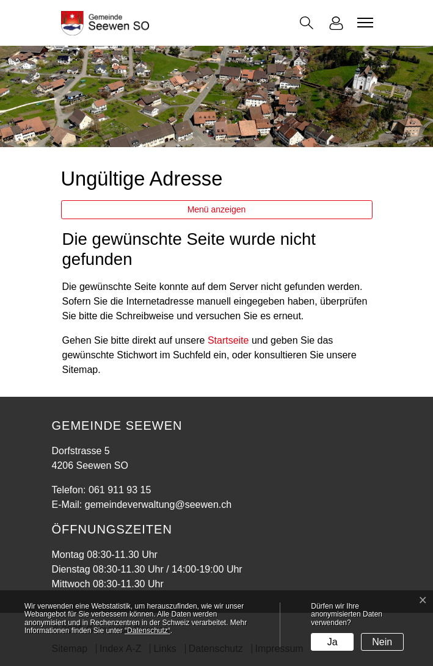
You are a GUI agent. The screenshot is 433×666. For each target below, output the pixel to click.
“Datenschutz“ (147, 630)
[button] (306, 23)
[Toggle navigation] (363, 22)
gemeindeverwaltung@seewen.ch (158, 504)
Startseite (228, 340)
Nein (382, 642)
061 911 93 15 (120, 490)
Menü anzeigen (216, 209)
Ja (332, 642)
